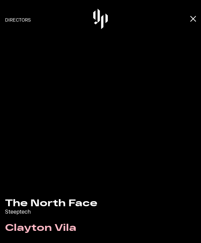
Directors (18, 20)
